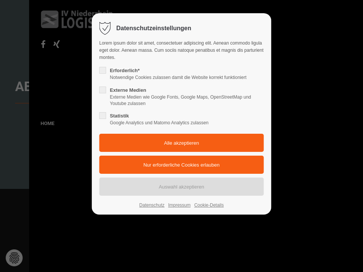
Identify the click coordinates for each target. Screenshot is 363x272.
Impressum (179, 205)
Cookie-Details (209, 205)
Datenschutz (151, 205)
